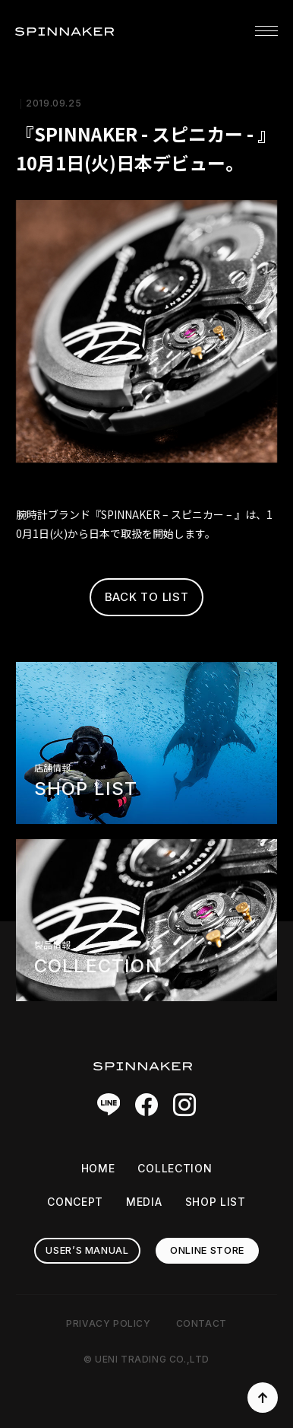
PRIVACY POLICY (108, 1323)
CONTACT (201, 1323)
